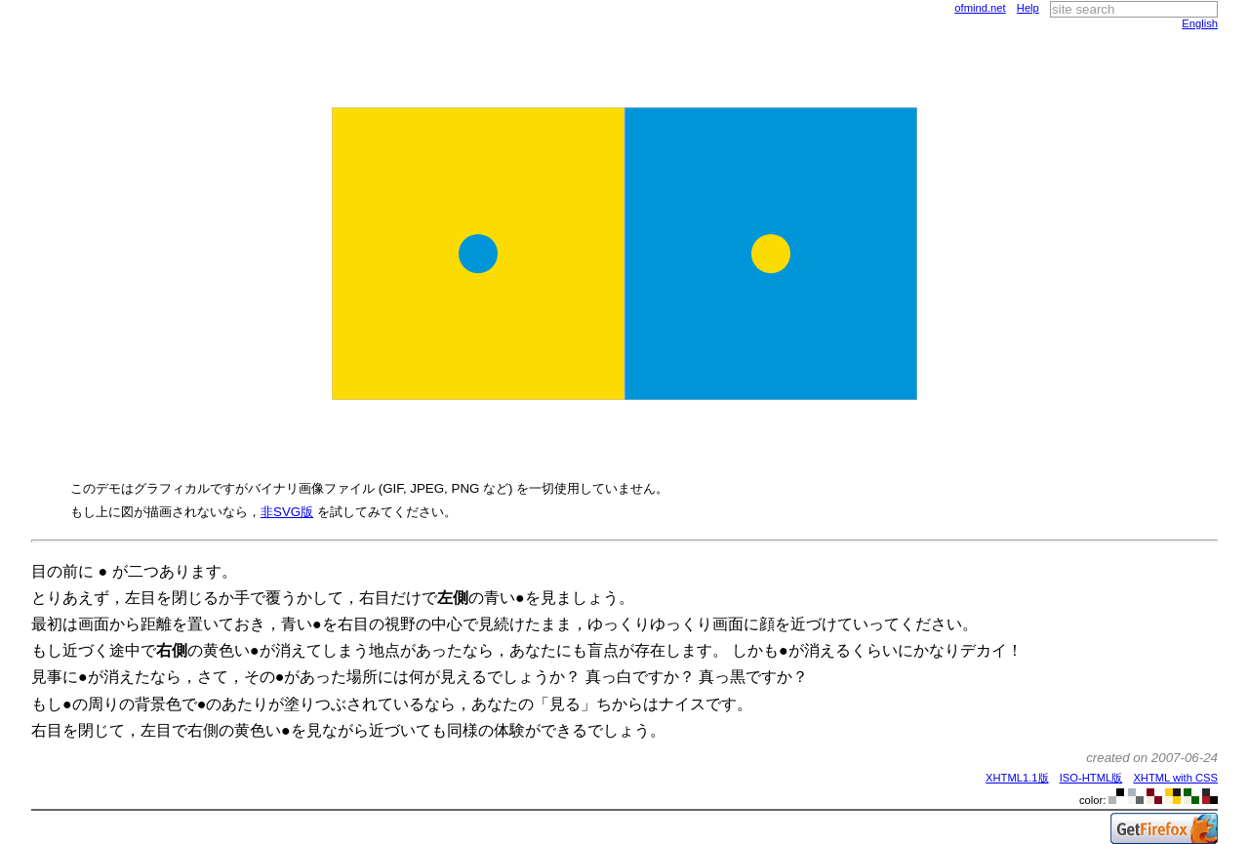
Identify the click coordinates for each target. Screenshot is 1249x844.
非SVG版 (287, 511)
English (1200, 23)
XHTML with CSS (1175, 778)
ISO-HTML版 (1091, 778)
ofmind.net (979, 8)
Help (1028, 8)
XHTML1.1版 (1017, 778)
